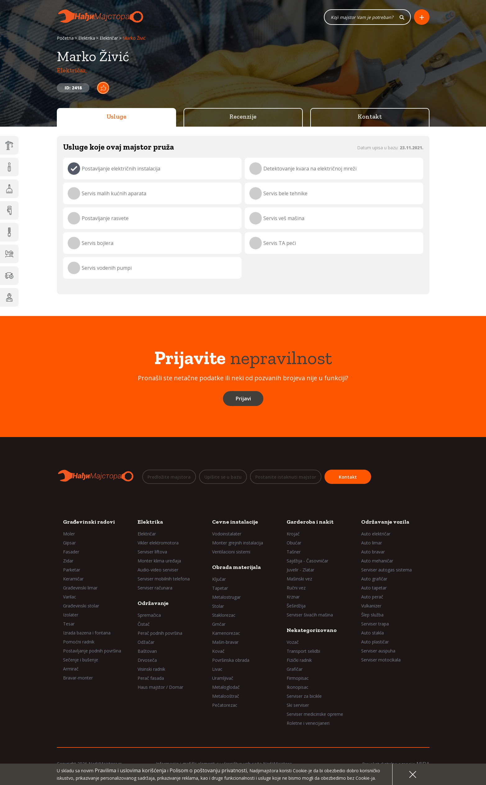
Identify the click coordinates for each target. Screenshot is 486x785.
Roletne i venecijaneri (308, 723)
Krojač (293, 534)
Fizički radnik (299, 660)
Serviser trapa (375, 624)
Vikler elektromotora (158, 543)
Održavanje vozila (385, 521)
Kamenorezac (226, 633)
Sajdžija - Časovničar (307, 561)
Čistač (144, 624)
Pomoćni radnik (78, 642)
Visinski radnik (151, 669)
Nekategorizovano (312, 630)
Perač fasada (151, 678)
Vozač (293, 642)
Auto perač (372, 597)
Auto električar (375, 534)
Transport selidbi (303, 651)
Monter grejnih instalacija (237, 543)
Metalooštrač (225, 696)
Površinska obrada (230, 660)
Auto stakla (372, 633)
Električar (109, 38)
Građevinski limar (80, 588)
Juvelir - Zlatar (300, 570)
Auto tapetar (374, 588)
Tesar (69, 624)
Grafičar (294, 669)
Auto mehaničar (377, 561)
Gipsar (69, 543)
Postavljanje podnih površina (92, 651)
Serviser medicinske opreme (315, 714)
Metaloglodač (226, 687)
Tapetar (220, 588)
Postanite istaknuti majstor (285, 477)
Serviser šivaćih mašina (310, 615)
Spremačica (149, 615)
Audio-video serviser (158, 570)
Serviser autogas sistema (386, 570)
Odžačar (146, 642)
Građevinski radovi (89, 521)
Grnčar (218, 624)
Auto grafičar (374, 579)
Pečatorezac (224, 705)
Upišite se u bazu (223, 477)
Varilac (69, 597)
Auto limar (371, 543)
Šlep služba (372, 615)
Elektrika (86, 38)
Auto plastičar (375, 642)
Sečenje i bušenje (80, 660)
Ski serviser (298, 705)
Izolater (70, 615)
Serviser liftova (152, 552)
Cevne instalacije (235, 521)
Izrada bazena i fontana (87, 633)
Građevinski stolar (81, 606)
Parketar (71, 570)
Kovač (218, 651)
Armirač (71, 669)
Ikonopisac (297, 687)
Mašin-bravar (225, 642)
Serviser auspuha (378, 651)
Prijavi (243, 398)
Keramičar (73, 579)
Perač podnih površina (160, 633)
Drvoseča (147, 660)
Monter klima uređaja (159, 561)
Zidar (68, 561)
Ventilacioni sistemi (231, 552)
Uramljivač (222, 678)
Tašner (294, 552)
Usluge (116, 116)
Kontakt (370, 116)
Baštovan (147, 651)
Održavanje (153, 603)
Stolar (218, 606)
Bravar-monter (78, 678)
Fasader (71, 552)
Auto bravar (373, 552)
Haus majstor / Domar (160, 687)
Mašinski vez (299, 579)
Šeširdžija (296, 606)
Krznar (293, 597)
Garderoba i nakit (310, 521)
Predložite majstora (169, 477)
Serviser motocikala (381, 660)
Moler (69, 534)
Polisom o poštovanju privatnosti (208, 770)
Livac (217, 669)
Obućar (294, 543)
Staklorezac (223, 615)
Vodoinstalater (226, 534)
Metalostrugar (226, 597)
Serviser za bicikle (304, 696)
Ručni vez (296, 588)
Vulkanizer (371, 606)
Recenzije (243, 116)
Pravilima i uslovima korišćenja (130, 770)
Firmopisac (298, 678)
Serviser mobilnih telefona (164, 579)
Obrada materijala (236, 567)
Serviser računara (155, 588)
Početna (65, 38)
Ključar (219, 579)
